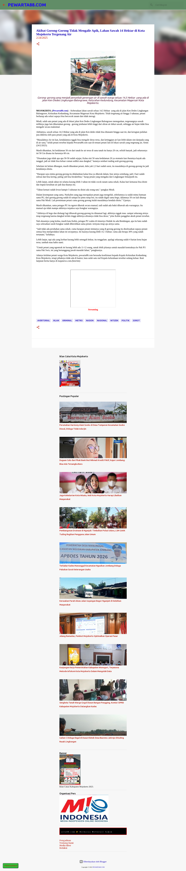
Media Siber (65, 845)
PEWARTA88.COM (27, 4)
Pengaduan (65, 840)
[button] (38, 44)
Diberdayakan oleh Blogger (93, 861)
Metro (79, 320)
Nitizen (114, 320)
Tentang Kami (66, 843)
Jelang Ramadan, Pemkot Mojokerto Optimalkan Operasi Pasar (88, 636)
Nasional (102, 320)
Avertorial (43, 320)
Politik (125, 320)
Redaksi (63, 848)
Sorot (136, 320)
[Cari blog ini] (169, 5)
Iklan (56, 320)
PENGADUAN (10, 865)
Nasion (89, 320)
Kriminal (67, 320)
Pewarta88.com (60, 110)
